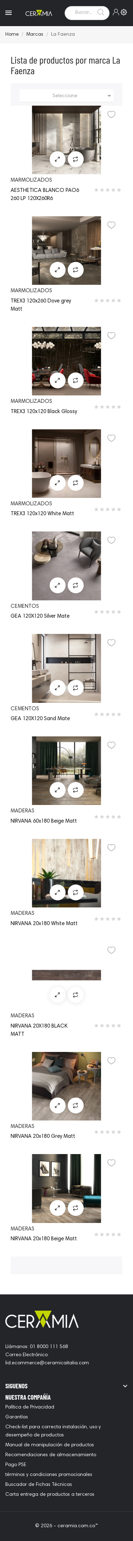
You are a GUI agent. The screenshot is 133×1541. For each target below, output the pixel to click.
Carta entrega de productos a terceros (49, 1494)
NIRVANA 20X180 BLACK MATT (39, 1030)
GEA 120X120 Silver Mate (40, 616)
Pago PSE (15, 1465)
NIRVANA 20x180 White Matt (44, 924)
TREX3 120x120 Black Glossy (44, 411)
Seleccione (83, 96)
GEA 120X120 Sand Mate (40, 719)
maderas (22, 811)
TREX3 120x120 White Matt (42, 514)
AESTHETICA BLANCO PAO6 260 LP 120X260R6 (45, 194)
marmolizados (31, 180)
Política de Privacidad (29, 1407)
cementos (25, 606)
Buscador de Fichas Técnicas (38, 1484)
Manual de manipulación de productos (49, 1445)
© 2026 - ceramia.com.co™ (66, 1526)
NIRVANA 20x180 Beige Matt (44, 1239)
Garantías (16, 1417)
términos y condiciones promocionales (48, 1474)
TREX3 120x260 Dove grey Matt (41, 305)
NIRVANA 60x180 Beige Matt (44, 821)
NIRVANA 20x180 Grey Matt (43, 1136)
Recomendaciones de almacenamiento (50, 1455)
